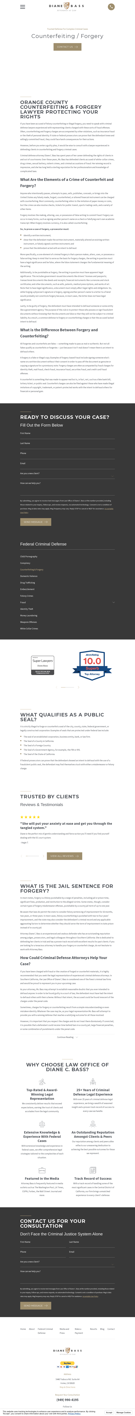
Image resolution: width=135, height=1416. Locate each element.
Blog (102, 1334)
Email (22, 463)
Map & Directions (67, 1392)
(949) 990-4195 (67, 1405)
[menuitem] (67, 556)
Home (23, 1334)
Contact (111, 1334)
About (32, 1334)
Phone (23, 453)
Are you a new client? (30, 473)
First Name (25, 433)
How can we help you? (30, 483)
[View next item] (79, 687)
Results (93, 1334)
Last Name (25, 443)
